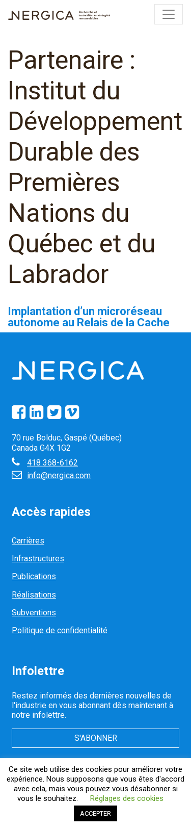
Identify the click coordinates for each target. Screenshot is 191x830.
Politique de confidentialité (59, 630)
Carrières (28, 541)
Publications (34, 576)
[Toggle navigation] (168, 14)
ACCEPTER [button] (95, 813)
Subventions (34, 612)
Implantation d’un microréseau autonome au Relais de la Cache (89, 317)
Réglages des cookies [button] (126, 798)
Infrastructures (38, 558)
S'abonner (95, 738)
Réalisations (34, 595)
